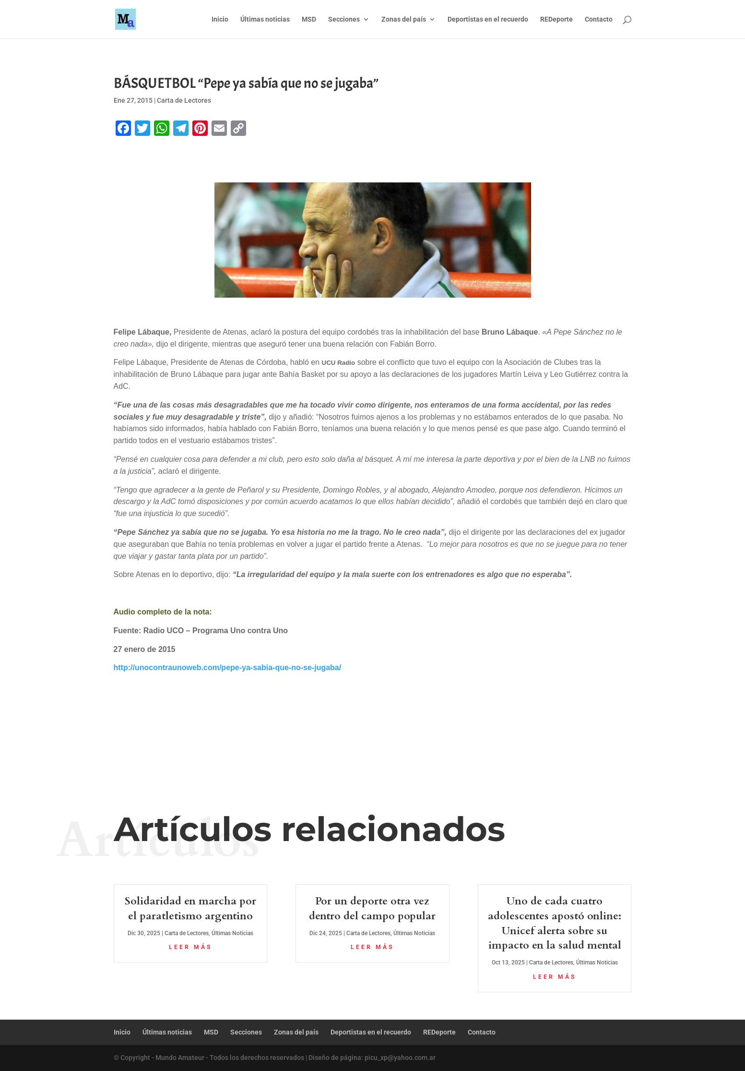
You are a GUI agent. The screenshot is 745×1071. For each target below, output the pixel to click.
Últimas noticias (265, 19)
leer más (190, 947)
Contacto (599, 19)
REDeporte (556, 19)
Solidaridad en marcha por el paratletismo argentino (190, 908)
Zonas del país (403, 19)
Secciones (344, 19)
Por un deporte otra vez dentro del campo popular (372, 908)
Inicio (220, 19)
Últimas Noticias (232, 933)
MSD (309, 19)
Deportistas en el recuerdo (488, 19)
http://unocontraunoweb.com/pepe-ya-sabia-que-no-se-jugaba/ (228, 667)
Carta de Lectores (184, 100)
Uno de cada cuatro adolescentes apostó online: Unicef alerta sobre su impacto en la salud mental (554, 923)
